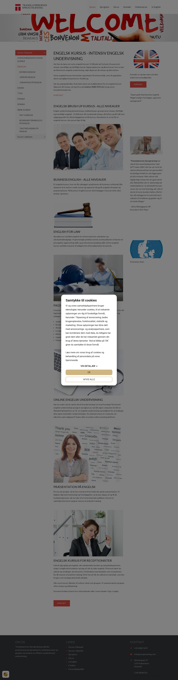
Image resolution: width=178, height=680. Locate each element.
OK (88, 372)
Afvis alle (89, 379)
